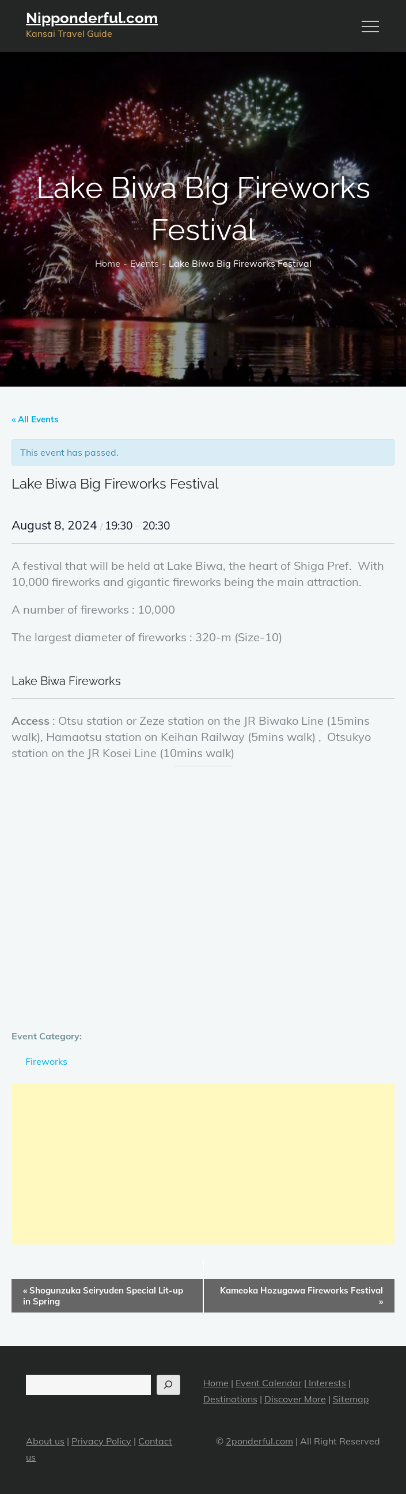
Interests (326, 1383)
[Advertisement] (203, 1164)
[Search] (168, 1385)
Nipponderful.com (92, 18)
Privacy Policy (101, 1441)
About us (45, 1441)
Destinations (230, 1399)
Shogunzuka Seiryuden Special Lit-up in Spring (103, 1296)
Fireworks (46, 1061)
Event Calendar (269, 1383)
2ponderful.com (259, 1441)
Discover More (295, 1399)
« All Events (35, 419)
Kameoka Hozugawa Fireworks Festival (301, 1296)
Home (216, 1383)
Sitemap (351, 1399)
